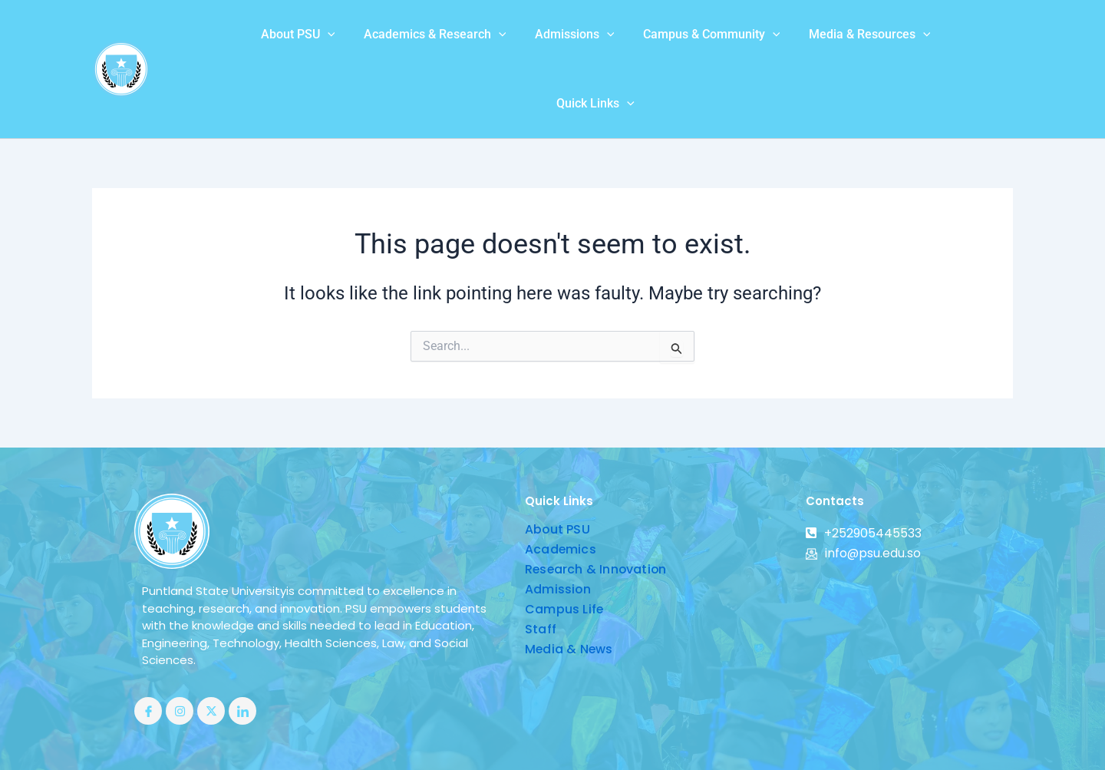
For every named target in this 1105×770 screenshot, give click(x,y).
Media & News (569, 594)
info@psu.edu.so (864, 498)
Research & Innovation (597, 514)
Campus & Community (644, 41)
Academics (561, 494)
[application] (272, 41)
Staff (540, 574)
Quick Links (922, 41)
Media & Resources (798, 41)
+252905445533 (864, 478)
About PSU (243, 41)
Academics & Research (376, 41)
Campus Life (564, 554)
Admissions (511, 41)
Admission (558, 534)
